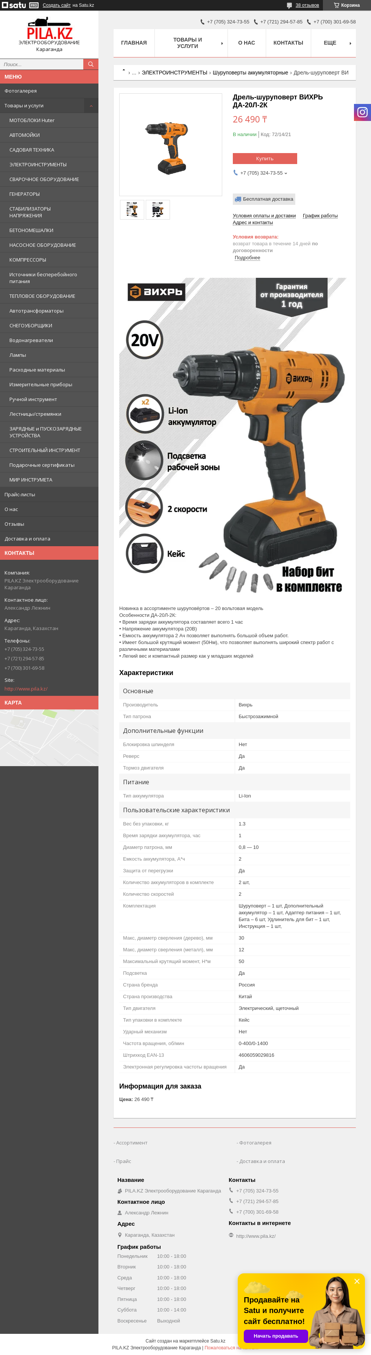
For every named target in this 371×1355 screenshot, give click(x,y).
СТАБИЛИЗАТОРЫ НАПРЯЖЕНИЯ (30, 212)
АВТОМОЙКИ (24, 135)
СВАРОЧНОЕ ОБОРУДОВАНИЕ (44, 179)
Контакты (288, 43)
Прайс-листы (20, 494)
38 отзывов (307, 5)
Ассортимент (132, 1142)
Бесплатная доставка (268, 199)
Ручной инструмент (33, 399)
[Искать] (90, 64)
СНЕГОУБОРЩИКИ (30, 325)
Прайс (123, 1161)
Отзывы (14, 523)
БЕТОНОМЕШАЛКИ (31, 230)
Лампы (17, 355)
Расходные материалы (37, 369)
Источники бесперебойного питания (43, 278)
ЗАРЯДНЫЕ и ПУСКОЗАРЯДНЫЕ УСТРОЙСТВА (45, 432)
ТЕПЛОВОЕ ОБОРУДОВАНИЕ (42, 296)
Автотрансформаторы (36, 310)
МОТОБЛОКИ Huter (32, 120)
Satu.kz (217, 1341)
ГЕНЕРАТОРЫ (24, 193)
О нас (11, 509)
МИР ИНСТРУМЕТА (30, 479)
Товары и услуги (24, 105)
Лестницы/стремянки (35, 413)
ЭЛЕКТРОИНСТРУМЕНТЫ (38, 164)
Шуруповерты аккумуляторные (250, 73)
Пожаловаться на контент (231, 1347)
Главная (134, 43)
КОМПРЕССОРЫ (27, 259)
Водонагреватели (31, 340)
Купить (265, 158)
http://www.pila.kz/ (26, 688)
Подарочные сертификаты (42, 464)
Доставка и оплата (27, 538)
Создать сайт (57, 5)
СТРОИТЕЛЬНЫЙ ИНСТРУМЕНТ (44, 450)
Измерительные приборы (40, 384)
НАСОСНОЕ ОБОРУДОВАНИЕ (42, 245)
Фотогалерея (21, 90)
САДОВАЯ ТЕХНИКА (31, 149)
